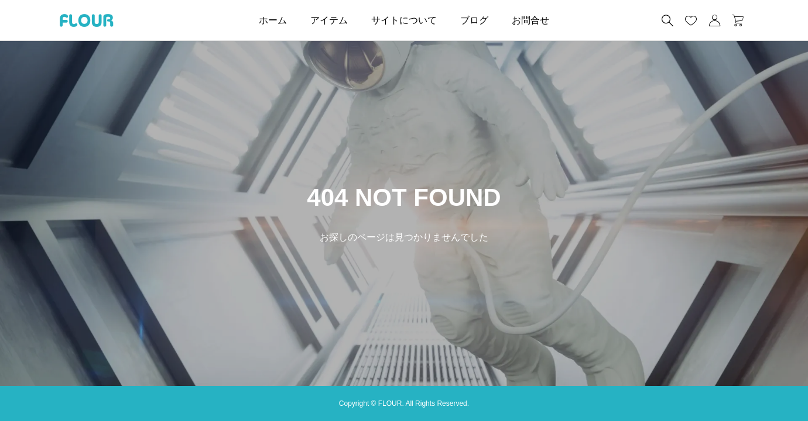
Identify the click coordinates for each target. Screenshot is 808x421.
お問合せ (530, 20)
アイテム (329, 20)
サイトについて (404, 20)
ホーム (273, 20)
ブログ (474, 20)
